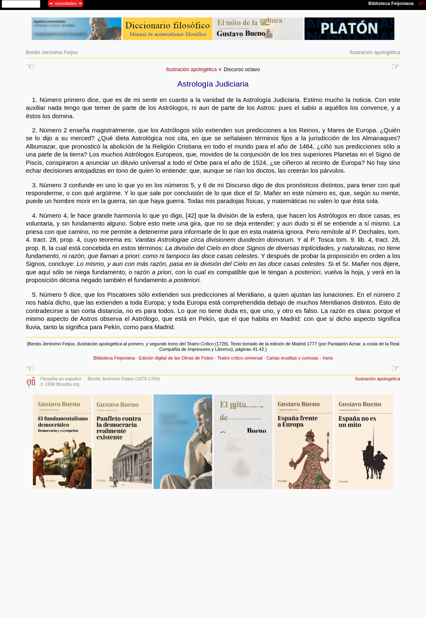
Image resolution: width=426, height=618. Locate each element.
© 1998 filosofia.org (59, 384)
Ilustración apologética (374, 52)
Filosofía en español (60, 378)
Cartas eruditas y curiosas (292, 357)
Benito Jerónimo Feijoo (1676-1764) (124, 378)
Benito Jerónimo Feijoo (52, 52)
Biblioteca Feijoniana (114, 357)
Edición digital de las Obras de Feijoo (176, 357)
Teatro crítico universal (240, 357)
